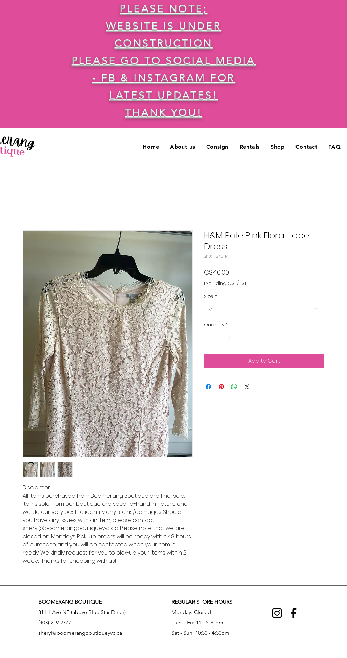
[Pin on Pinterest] (221, 387)
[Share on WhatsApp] (234, 387)
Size (210, 296)
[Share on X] (247, 387)
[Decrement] (209, 337)
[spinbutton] (219, 337)
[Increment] (230, 337)
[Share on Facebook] (208, 387)
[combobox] (264, 309)
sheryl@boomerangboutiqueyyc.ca (80, 633)
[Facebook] (293, 613)
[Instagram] (277, 613)
